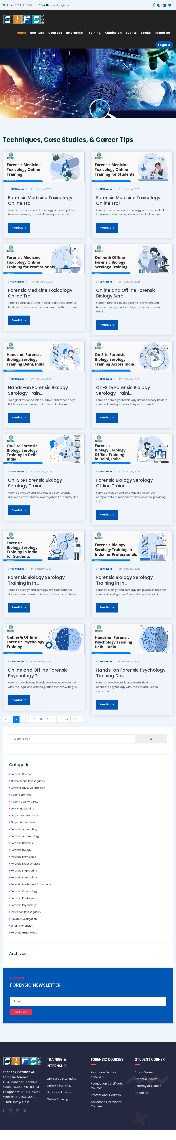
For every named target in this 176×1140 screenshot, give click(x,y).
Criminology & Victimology (28, 788)
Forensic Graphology (24, 932)
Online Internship (59, 1085)
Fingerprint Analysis (23, 822)
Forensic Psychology (24, 905)
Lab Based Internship (62, 1079)
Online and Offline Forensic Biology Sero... (126, 293)
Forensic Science (21, 774)
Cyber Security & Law (24, 801)
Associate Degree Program (103, 1074)
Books (146, 33)
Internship (74, 33)
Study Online (144, 1072)
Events (131, 33)
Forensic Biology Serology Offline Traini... (124, 483)
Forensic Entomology (24, 877)
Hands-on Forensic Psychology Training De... (131, 673)
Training (94, 33)
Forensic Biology (21, 850)
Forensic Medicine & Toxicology (31, 884)
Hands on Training (59, 1092)
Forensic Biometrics (23, 857)
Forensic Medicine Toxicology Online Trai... (40, 200)
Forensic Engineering (24, 870)
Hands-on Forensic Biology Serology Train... (38, 390)
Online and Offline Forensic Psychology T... (38, 673)
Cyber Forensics (21, 795)
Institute (37, 33)
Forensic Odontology (24, 891)
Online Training (57, 1099)
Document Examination (26, 815)
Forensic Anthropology (25, 836)
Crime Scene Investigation (28, 781)
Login (164, 45)
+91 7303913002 (22, 5)
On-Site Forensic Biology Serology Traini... (123, 390)
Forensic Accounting (24, 829)
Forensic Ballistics (22, 843)
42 (66, 719)
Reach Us (162, 33)
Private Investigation (24, 919)
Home (21, 33)
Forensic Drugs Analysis (25, 863)
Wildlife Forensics (22, 926)
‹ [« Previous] (5, 719)
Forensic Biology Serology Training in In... (36, 580)
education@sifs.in (60, 5)
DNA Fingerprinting (22, 808)
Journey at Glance (148, 1086)
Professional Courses (106, 1095)
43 (74, 719)
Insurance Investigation (26, 912)
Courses (55, 33)
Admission (113, 33)
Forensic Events (146, 1079)
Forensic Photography (25, 898)
